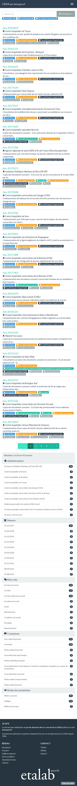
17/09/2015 (9, 434)
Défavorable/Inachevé (38, 685)
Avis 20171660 (10, 126)
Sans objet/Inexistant (25, 180)
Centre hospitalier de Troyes (38, 482)
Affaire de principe (38, 706)
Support (44, 754)
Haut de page (68, 783)
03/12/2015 (9, 413)
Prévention (53, 43)
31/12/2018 (38, 542)
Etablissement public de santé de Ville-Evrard (38, 504)
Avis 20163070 (10, 293)
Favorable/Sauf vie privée (27, 139)
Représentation (56, 437)
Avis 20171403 (10, 272)
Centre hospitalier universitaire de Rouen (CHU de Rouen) (38, 493)
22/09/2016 (9, 345)
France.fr (5, 750)
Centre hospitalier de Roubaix (38, 477)
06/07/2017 (9, 180)
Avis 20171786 (10, 147)
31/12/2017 (9, 97)
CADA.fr (5, 763)
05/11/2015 (9, 392)
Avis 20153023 (10, 421)
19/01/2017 (9, 40)
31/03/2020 (38, 552)
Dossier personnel (24, 82)
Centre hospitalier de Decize (38, 471)
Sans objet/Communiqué (26, 40)
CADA (5, 3)
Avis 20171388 (10, 254)
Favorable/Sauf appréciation (28, 413)
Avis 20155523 (10, 353)
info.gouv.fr (6, 747)
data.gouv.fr (19, 4)
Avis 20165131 (10, 48)
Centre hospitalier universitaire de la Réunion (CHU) (38, 499)
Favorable (41, 180)
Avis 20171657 (10, 105)
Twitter (43, 747)
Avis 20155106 (10, 400)
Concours (8, 121)
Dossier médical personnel (14, 186)
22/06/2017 (9, 139)
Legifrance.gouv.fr (9, 754)
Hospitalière (9, 43)
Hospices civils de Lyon (38, 515)
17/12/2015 (9, 366)
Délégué (38, 701)
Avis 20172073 (10, 168)
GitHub (43, 750)
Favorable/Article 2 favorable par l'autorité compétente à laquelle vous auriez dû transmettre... (38, 368)
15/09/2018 (38, 531)
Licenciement (41, 228)
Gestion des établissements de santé (31, 43)
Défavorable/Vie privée (38, 650)
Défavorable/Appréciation (38, 660)
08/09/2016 (9, 303)
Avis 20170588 (10, 192)
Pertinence (66, 14)
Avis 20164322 (10, 66)
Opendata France (9, 760)
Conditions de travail (25, 347)
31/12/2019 (38, 536)
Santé (47, 183)
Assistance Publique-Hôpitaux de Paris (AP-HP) (38, 466)
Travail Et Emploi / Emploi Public (51, 40)
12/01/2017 (9, 58)
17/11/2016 (9, 79)
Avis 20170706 (10, 212)
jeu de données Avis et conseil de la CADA (44, 727)
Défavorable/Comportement (38, 679)
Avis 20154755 (10, 380)
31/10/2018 (38, 547)
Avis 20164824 (10, 27)
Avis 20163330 (10, 332)
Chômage (8, 61)
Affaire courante (38, 696)
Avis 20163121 (10, 311)
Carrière (34, 288)
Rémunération (10, 249)
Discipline (38, 623)
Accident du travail (38, 601)
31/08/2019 (38, 574)
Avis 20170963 (10, 233)
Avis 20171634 (10, 87)
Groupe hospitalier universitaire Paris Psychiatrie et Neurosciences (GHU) (38, 509)
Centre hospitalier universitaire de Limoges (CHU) (38, 488)
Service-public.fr (8, 757)
